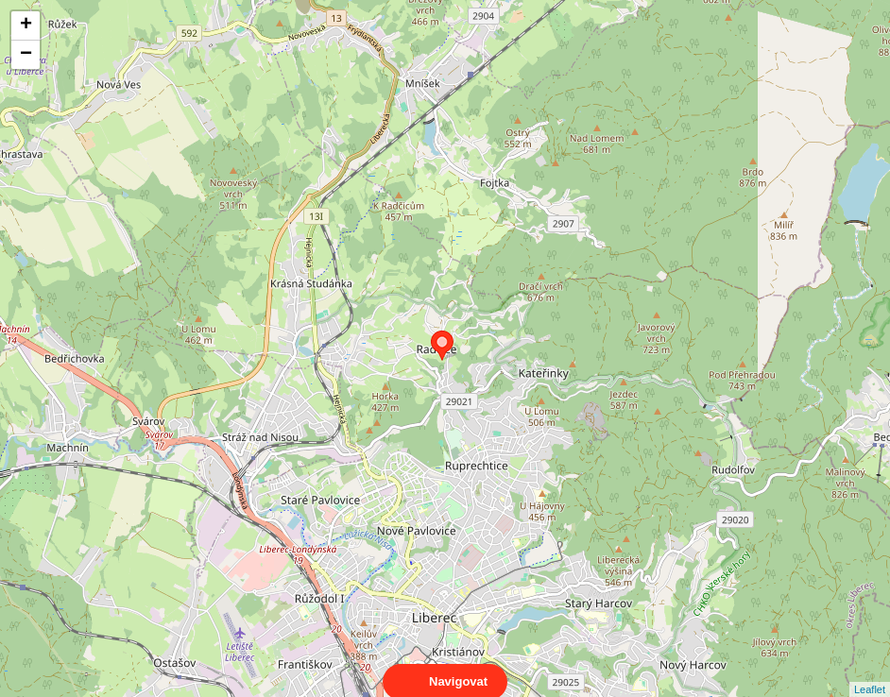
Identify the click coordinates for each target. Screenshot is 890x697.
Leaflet (869, 672)
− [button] (26, 55)
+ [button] (26, 25)
